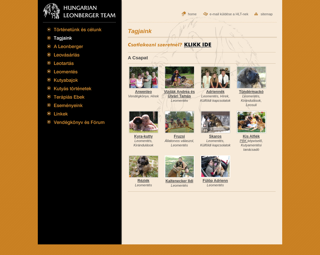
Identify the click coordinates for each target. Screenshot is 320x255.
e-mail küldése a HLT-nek (229, 14)
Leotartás (76, 63)
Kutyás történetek (76, 88)
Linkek (76, 114)
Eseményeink (76, 104)
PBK (244, 141)
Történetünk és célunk (76, 30)
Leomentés (76, 71)
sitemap (267, 14)
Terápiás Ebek (76, 96)
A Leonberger (76, 46)
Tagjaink (76, 38)
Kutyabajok (76, 80)
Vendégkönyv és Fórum (76, 123)
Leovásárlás (76, 54)
